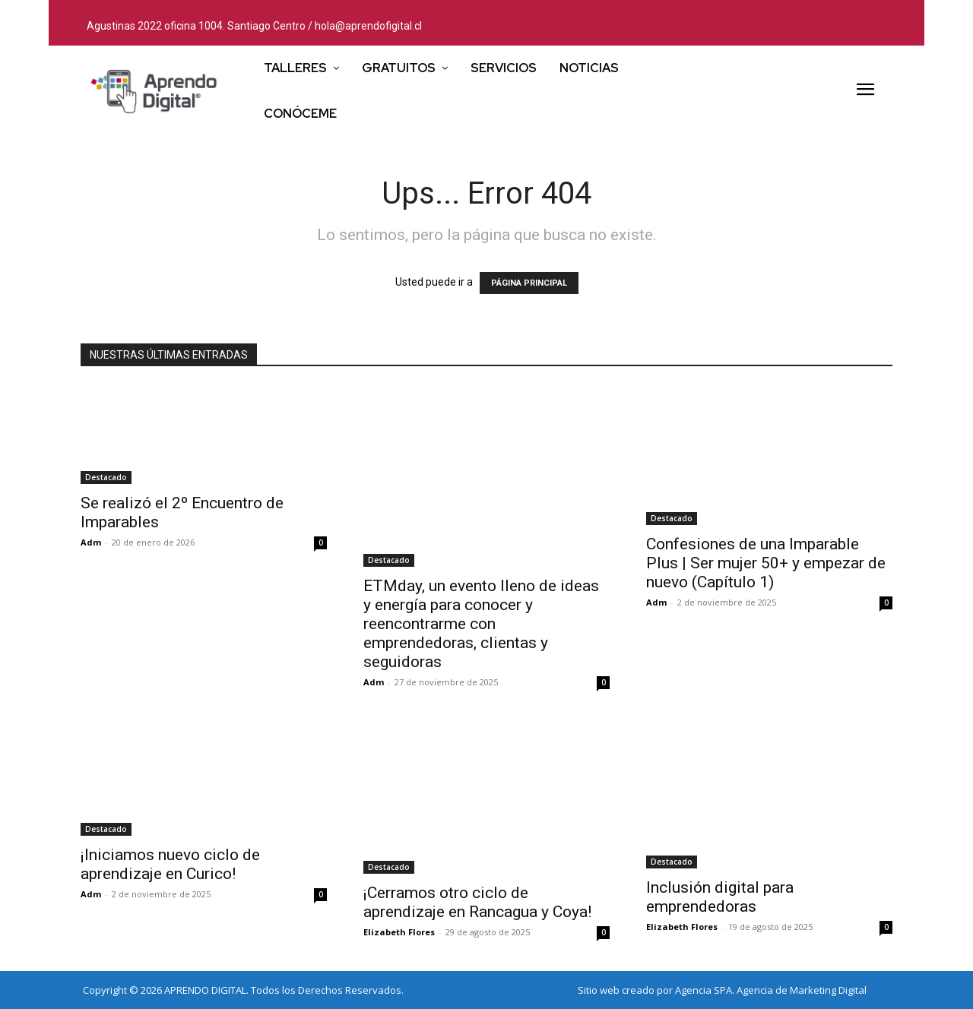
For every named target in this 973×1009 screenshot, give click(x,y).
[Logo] (154, 91)
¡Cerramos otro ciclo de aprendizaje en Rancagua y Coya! (477, 902)
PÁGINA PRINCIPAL (529, 283)
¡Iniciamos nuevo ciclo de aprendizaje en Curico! (170, 864)
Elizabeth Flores (399, 932)
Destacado (106, 477)
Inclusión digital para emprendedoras (720, 897)
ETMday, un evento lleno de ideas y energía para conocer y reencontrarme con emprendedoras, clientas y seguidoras (481, 624)
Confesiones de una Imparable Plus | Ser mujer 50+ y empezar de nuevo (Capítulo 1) (766, 563)
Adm (91, 542)
